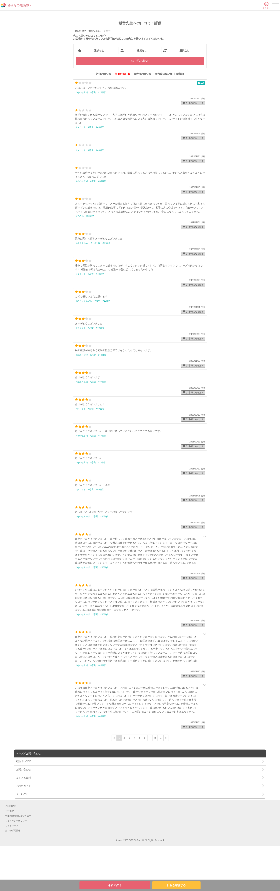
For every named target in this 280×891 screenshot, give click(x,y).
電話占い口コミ (94, 77)
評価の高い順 (103, 119)
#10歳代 (106, 288)
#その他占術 (82, 138)
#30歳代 (102, 226)
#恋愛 (93, 138)
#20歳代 (102, 138)
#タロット (81, 172)
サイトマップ (11, 871)
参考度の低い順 (163, 119)
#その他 (80, 261)
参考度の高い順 (142, 119)
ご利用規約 (10, 851)
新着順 (180, 119)
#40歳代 (100, 172)
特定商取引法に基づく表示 (18, 861)
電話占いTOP (80, 77)
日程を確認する (176, 885)
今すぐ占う (114, 885)
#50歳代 (90, 261)
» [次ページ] (166, 783)
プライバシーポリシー (16, 866)
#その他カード (83, 562)
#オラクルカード (84, 288)
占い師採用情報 (12, 876)
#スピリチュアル (84, 346)
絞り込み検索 (140, 106)
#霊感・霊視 (82, 400)
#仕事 (97, 288)
